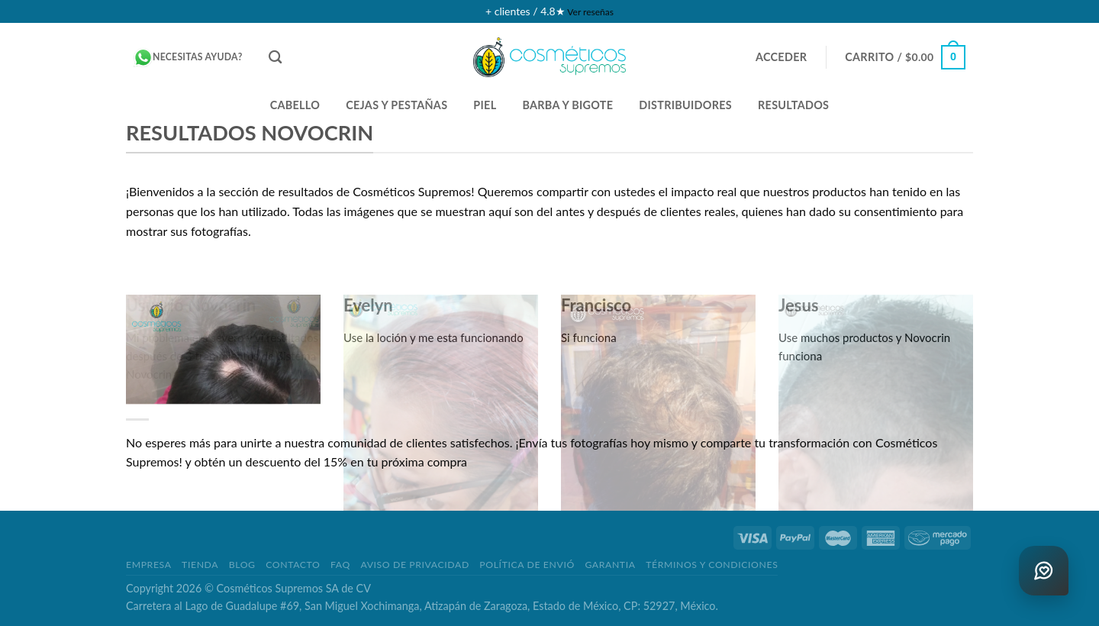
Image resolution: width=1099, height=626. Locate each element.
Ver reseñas (590, 12)
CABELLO (295, 104)
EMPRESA (149, 564)
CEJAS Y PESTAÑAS (396, 104)
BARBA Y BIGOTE (567, 104)
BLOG (242, 564)
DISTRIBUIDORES (685, 104)
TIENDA (200, 564)
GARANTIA (610, 564)
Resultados (793, 104)
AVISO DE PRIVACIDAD (414, 564)
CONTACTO (293, 564)
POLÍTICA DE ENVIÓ (527, 564)
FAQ (340, 564)
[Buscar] (275, 57)
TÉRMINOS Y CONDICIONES (712, 564)
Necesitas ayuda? (188, 57)
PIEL (484, 104)
